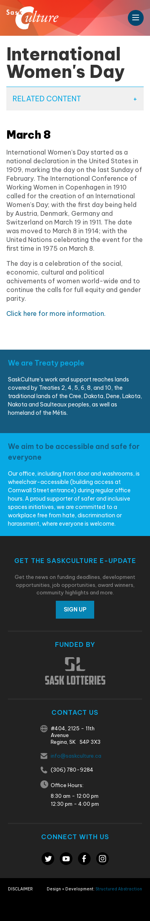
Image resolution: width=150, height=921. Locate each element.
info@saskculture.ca (76, 756)
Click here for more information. (56, 313)
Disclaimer (20, 889)
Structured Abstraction (118, 889)
